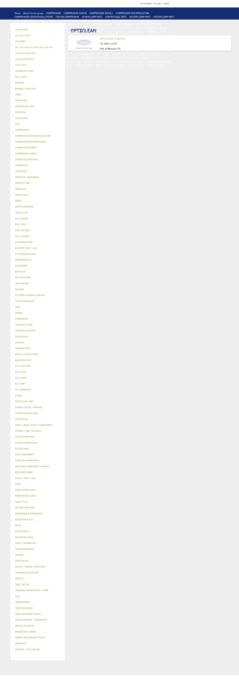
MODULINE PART (157, 65)
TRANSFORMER (136, 31)
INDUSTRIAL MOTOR (156, 28)
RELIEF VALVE (149, 43)
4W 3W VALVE (152, 50)
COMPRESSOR (53, 13)
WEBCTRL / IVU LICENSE (65, 57)
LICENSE (44, 57)
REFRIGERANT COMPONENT (62, 43)
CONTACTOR (73, 31)
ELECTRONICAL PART (26, 20)
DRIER (163, 43)
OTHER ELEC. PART (156, 35)
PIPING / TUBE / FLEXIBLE (28, 61)
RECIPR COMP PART (140, 16)
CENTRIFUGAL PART (116, 16)
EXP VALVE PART (82, 46)
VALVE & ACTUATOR (132, 50)
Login (166, 4)
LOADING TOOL (143, 20)
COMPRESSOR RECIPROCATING (132, 13)
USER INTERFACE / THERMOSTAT (74, 20)
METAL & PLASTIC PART (106, 46)
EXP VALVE (65, 46)
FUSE (163, 31)
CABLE (107, 31)
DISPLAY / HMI (102, 20)
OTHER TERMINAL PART (159, 61)
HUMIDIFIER (119, 54)
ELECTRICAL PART (37, 31)
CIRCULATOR (60, 39)
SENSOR (53, 35)
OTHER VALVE (64, 54)
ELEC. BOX (119, 31)
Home (17, 13)
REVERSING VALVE (47, 46)
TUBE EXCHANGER (124, 24)
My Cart (157, 4)
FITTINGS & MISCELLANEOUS (128, 61)
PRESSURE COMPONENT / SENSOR (97, 43)
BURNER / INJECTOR (115, 65)
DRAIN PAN (62, 50)
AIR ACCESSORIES (84, 54)
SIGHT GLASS (103, 61)
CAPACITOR (21, 35)
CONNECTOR (84, 35)
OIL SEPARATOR (23, 43)
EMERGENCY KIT (84, 65)
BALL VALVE (21, 54)
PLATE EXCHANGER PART (149, 24)
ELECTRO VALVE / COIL (42, 54)
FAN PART (20, 31)
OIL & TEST (146, 39)
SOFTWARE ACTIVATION (94, 57)
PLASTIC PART (129, 46)
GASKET (88, 61)
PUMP (172, 35)
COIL (86, 24)
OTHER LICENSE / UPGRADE (124, 57)
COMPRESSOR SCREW (75, 13)
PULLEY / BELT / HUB (70, 61)
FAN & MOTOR (53, 28)
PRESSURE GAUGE (41, 69)
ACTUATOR (168, 50)
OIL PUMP (39, 43)
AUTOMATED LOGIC (54, 24)
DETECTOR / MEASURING (28, 24)
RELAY (86, 31)
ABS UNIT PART (137, 65)
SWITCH (96, 31)
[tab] (37, 71)
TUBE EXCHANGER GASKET (29, 28)
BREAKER (152, 31)
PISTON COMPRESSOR (67, 16)
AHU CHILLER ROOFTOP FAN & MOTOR (83, 28)
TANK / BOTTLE (94, 50)
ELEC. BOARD (47, 20)
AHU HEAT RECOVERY (26, 57)
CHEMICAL (51, 61)
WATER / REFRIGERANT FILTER (56, 65)
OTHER (145, 57)
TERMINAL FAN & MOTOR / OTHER (124, 28)
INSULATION (112, 50)
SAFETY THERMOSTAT (132, 35)
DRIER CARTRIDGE (25, 46)
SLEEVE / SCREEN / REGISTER (144, 54)
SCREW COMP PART (92, 16)
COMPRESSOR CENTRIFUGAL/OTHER (34, 16)
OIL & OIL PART (128, 39)
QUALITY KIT (22, 69)
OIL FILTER (161, 39)
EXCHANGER (73, 24)
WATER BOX (77, 50)
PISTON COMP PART (163, 16)
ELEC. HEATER (67, 35)
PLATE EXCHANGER (101, 24)
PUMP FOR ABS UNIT (106, 39)
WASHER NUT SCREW (26, 65)
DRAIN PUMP (43, 39)
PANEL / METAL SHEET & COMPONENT (34, 50)
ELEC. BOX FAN (38, 35)
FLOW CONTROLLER (128, 43)
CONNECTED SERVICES (106, 35)
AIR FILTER (103, 54)
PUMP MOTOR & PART (81, 39)
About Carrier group (33, 13)
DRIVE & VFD (57, 31)
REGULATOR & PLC (122, 20)
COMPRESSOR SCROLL (101, 13)
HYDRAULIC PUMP (24, 39)
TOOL (98, 65)
